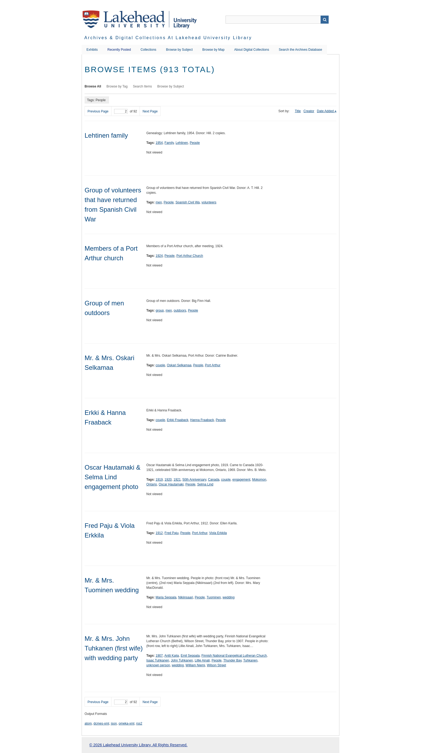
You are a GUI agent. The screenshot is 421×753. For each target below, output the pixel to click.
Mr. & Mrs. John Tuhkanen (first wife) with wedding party (114, 648)
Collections (148, 50)
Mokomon (259, 479)
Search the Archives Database (300, 50)
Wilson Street (216, 665)
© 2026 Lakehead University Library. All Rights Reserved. (138, 745)
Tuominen (213, 597)
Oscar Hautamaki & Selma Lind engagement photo (112, 477)
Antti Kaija (171, 655)
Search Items (142, 86)
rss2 (139, 723)
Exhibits (92, 50)
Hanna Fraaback (202, 420)
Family (169, 143)
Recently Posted (119, 50)
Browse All (93, 86)
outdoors (180, 310)
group (159, 310)
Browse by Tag (117, 86)
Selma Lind (205, 484)
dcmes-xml (101, 723)
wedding (229, 597)
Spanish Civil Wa (188, 202)
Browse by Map (213, 50)
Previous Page (98, 111)
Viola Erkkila (218, 533)
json (114, 723)
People (195, 143)
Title (298, 111)
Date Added (325, 111)
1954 (159, 143)
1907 (159, 655)
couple (160, 365)
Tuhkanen (250, 660)
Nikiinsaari (185, 597)
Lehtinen (182, 143)
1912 (159, 533)
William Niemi (195, 665)
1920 (168, 479)
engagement (242, 479)
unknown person (158, 665)
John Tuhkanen (182, 660)
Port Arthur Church (189, 256)
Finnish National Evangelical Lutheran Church (234, 655)
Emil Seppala (190, 655)
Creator (308, 111)
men (158, 202)
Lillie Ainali (202, 660)
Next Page (150, 111)
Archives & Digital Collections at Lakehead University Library (168, 37)
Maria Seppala (165, 597)
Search (325, 20)
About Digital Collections (251, 50)
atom (88, 723)
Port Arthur (212, 365)
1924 (159, 256)
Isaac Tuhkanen (157, 660)
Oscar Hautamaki (171, 484)
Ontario (151, 484)
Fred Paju (172, 533)
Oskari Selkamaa (179, 365)
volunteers (208, 202)
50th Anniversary (194, 479)
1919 (159, 479)
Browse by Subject (179, 50)
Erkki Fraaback (177, 420)
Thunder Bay (232, 660)
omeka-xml (127, 723)
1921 (177, 479)
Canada (213, 479)
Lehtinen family (106, 135)
